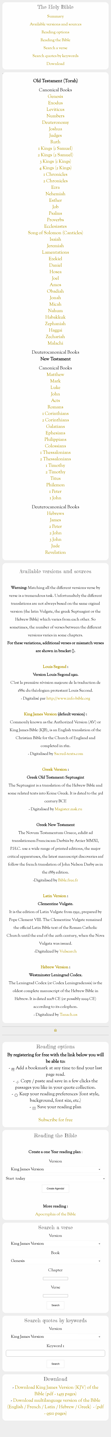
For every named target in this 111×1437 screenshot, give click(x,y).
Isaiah (55, 239)
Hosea (55, 272)
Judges (55, 135)
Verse (55, 1287)
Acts (55, 401)
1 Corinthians (55, 413)
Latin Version (54, 896)
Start (10, 1179)
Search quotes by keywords (55, 56)
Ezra (55, 187)
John (55, 394)
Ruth (55, 142)
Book (55, 1253)
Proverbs (55, 220)
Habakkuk (55, 317)
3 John (55, 539)
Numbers (55, 116)
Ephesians (55, 433)
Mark (55, 381)
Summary (55, 16)
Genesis (55, 96)
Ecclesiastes (55, 226)
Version (55, 1161)
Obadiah (55, 291)
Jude (55, 546)
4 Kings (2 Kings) (55, 168)
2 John (55, 533)
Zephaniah (55, 324)
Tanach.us (68, 1015)
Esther (55, 200)
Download (55, 64)
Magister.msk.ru (68, 809)
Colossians (55, 446)
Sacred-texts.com (68, 754)
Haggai (55, 330)
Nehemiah (55, 194)
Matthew (55, 375)
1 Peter (55, 491)
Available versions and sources (55, 24)
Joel (55, 278)
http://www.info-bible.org (68, 698)
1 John (55, 498)
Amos (55, 285)
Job (55, 207)
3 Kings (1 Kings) (55, 161)
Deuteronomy (55, 122)
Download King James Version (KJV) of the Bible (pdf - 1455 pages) (56, 1390)
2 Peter (55, 526)
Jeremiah (55, 246)
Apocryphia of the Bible (55, 1214)
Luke (55, 388)
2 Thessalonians (55, 459)
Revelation (55, 552)
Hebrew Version (54, 967)
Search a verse (55, 48)
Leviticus (55, 109)
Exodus (55, 103)
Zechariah (55, 337)
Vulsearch (68, 951)
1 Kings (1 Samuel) (55, 148)
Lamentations (55, 252)
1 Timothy (55, 465)
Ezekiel (55, 259)
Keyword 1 (55, 1346)
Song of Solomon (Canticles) (55, 233)
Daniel (55, 265)
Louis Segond (54, 667)
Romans (55, 407)
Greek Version (54, 770)
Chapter (55, 1270)
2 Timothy (55, 472)
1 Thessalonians (55, 452)
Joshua (55, 129)
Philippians (55, 439)
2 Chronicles (55, 181)
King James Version (40, 714)
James (55, 520)
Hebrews (55, 513)
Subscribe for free (55, 1120)
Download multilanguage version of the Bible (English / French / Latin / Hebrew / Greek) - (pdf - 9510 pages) (55, 1407)
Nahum (55, 311)
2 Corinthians (55, 420)
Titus (55, 478)
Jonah (55, 298)
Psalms (55, 213)
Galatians (55, 426)
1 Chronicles (55, 174)
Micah (55, 304)
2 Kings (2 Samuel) (55, 155)
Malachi (55, 343)
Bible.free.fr (68, 880)
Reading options (55, 32)
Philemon (55, 485)
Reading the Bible (55, 40)
